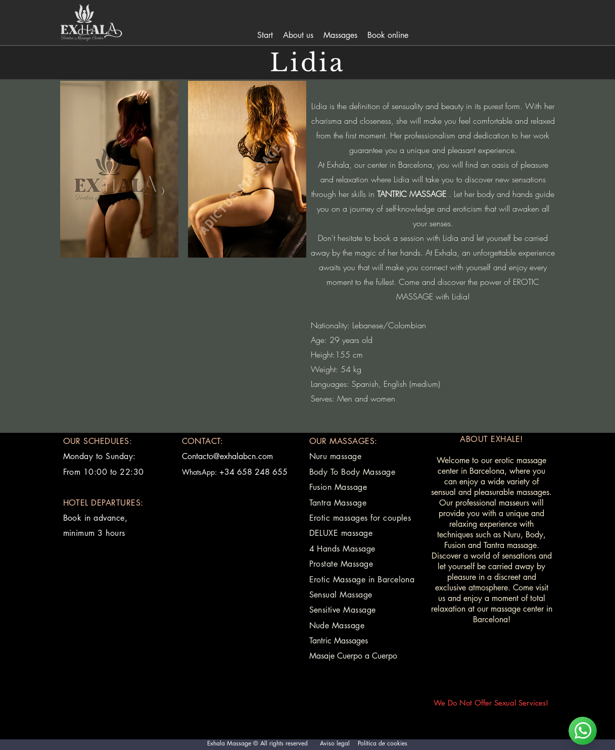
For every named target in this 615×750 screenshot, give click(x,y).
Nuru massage (335, 456)
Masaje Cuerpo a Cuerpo (353, 656)
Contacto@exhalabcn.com (227, 456)
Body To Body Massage (352, 472)
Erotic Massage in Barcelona (362, 579)
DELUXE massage (341, 533)
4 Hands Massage (342, 548)
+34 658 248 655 (253, 472)
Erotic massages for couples (360, 518)
